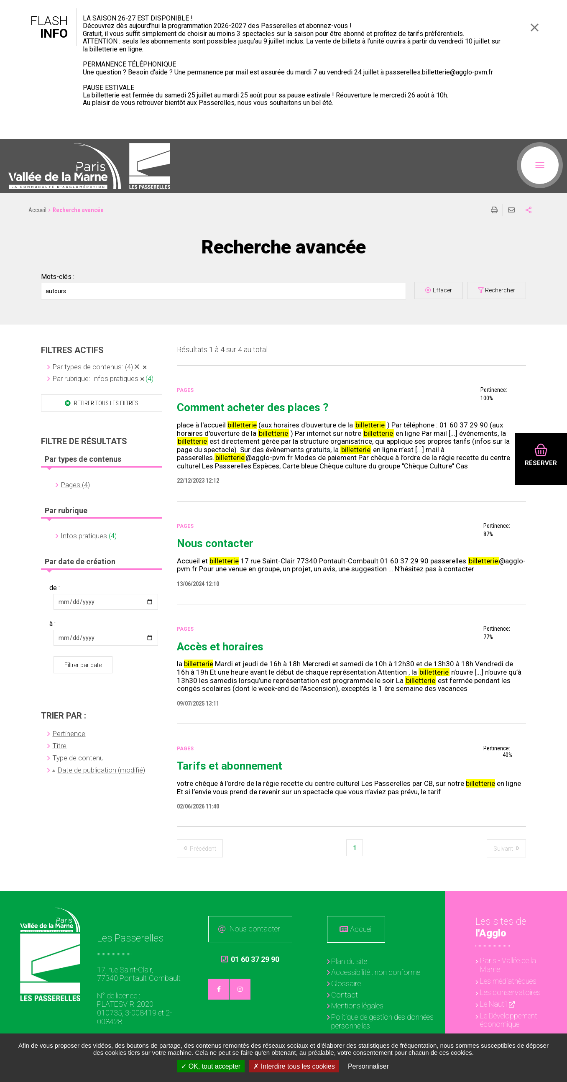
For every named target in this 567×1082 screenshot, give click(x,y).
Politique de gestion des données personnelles (382, 1021)
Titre (59, 746)
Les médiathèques (508, 981)
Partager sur (528, 210)
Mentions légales (357, 1005)
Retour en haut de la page (554, 903)
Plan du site (349, 961)
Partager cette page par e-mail (511, 210)
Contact (344, 994)
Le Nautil (493, 1004)
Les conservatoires (510, 992)
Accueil (37, 210)
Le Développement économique (508, 1020)
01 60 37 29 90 (250, 959)
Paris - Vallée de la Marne (508, 965)
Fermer (534, 27)
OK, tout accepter (210, 1066)
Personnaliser (368, 1066)
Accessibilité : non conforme (375, 972)
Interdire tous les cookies (294, 1066)
